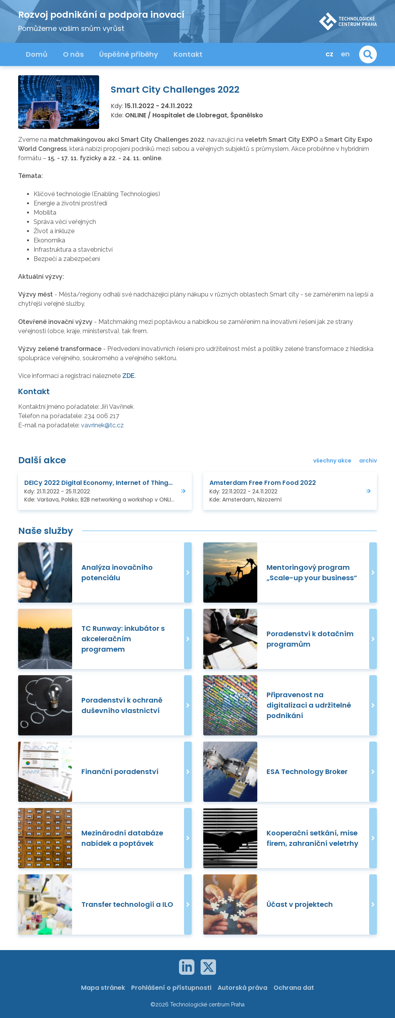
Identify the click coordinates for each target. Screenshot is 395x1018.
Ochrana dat (293, 987)
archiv (368, 460)
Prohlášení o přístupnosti (171, 987)
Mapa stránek (103, 987)
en (345, 54)
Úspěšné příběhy (128, 54)
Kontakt (188, 54)
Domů (36, 54)
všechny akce (332, 460)
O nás (73, 54)
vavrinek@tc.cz (102, 425)
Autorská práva (242, 987)
